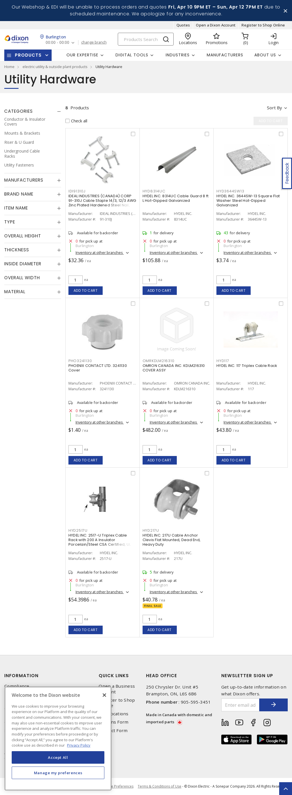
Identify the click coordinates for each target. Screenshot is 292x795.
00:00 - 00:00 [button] (57, 42)
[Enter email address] (240, 705)
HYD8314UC (154, 191)
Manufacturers (225, 55)
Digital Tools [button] (131, 55)
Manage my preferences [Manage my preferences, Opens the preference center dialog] (58, 772)
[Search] (146, 39)
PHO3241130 (80, 360)
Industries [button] (178, 55)
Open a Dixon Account (216, 25)
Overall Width (22, 278)
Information (21, 676)
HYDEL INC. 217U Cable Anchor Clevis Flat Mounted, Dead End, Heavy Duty (172, 540)
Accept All (58, 757)
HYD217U (151, 530)
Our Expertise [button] (82, 55)
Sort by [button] (274, 107)
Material (14, 292)
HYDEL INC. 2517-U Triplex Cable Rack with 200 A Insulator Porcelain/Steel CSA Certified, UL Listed (99, 542)
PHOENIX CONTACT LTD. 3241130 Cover (97, 368)
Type (9, 222)
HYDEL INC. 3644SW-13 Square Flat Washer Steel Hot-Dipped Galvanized (248, 201)
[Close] (104, 695)
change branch (94, 42)
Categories (18, 111)
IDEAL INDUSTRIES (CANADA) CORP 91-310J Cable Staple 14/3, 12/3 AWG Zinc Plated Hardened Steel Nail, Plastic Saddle (102, 203)
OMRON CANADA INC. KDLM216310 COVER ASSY (174, 368)
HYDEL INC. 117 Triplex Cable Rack (246, 365)
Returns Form (113, 722)
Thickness (16, 250)
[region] (58, 738)
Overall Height (22, 236)
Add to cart (86, 290)
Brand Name (18, 194)
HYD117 (222, 360)
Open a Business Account (117, 688)
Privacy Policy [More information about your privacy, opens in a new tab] (78, 745)
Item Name (16, 208)
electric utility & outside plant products (55, 66)
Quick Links (114, 676)
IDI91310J (77, 191)
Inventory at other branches (100, 252)
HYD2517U (78, 530)
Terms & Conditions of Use (159, 786)
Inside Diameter (22, 264)
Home (9, 66)
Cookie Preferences (117, 786)
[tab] (32, 111)
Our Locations (113, 713)
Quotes (183, 25)
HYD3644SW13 (230, 191)
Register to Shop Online (263, 25)
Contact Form (113, 730)
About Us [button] (265, 55)
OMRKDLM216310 (159, 360)
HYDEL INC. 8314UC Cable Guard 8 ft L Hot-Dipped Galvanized (176, 198)
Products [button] (28, 55)
